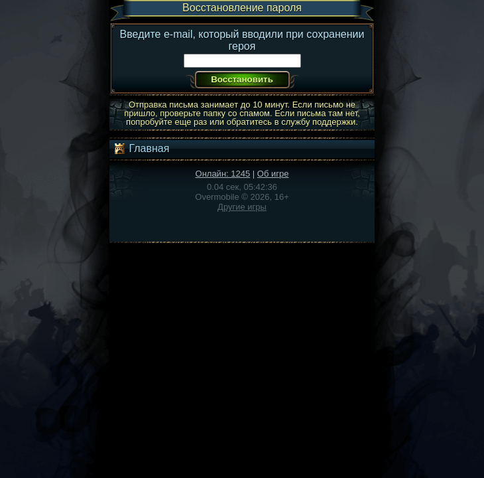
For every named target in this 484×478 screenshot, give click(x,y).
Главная (141, 148)
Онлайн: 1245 (223, 174)
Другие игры (242, 207)
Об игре (273, 174)
